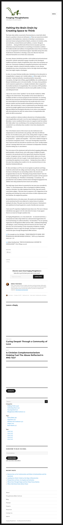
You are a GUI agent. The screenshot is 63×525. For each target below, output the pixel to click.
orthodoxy (44, 295)
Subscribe (38, 276)
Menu (54, 14)
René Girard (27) (12, 425)
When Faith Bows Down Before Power (17, 484)
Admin (8, 516)
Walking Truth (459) (13, 406)
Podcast (8, 502)
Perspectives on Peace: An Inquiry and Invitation (20, 480)
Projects (8, 506)
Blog (7, 499)
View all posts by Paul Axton (22, 289)
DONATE (11, 391)
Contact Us (9, 513)
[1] (30, 37)
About (8, 492)
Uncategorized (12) (12, 410)
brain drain (32, 295)
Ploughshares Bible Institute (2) (16, 411)
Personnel (9, 509)
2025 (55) (10, 433)
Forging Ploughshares (17, 18)
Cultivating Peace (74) (13, 408)
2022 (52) (10, 439)
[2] (33, 76)
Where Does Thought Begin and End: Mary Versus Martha (23, 482)
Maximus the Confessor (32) (15, 421)
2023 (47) (10, 437)
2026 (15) (10, 431)
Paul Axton (10, 295)
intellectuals (38, 295)
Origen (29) (10, 423)
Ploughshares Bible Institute (14, 496)
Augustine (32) (11, 419)
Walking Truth (26, 295)
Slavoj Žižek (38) (12, 417)
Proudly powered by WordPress (24, 520)
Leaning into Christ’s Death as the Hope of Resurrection (22, 478)
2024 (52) (10, 435)
